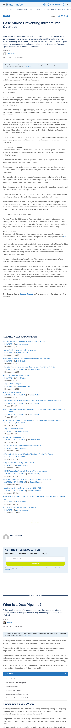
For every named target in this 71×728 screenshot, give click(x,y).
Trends (6, 9)
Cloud (43, 9)
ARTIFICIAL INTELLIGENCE (15, 369)
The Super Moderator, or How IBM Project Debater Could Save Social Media (32, 420)
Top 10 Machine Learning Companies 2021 (20, 463)
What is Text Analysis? (12, 392)
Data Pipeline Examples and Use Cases (17, 694)
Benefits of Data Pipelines (13, 690)
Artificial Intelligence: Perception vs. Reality (20, 507)
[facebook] (44, 4)
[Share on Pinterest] (64, 16)
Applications (55, 9)
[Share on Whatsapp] (67, 16)
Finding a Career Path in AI (14, 437)
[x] (48, 4)
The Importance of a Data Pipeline (16, 682)
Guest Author (35, 369)
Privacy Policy (8, 569)
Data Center (28, 9)
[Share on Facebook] (59, 16)
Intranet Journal (26, 294)
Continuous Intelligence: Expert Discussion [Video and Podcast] (27, 479)
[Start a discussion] (56, 16)
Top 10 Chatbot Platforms (13, 429)
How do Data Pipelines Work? (14, 679)
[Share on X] (62, 16)
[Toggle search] (67, 4)
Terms (61, 567)
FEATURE (8, 344)
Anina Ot (8, 622)
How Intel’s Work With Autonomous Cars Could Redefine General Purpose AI (32, 401)
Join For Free (35, 564)
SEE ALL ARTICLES (35, 521)
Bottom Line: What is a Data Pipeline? (17, 698)
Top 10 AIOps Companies (13, 384)
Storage (6, 16)
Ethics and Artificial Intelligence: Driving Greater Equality (25, 341)
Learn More (27, 67)
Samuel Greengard (23, 386)
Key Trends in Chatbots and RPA (16, 375)
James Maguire (22, 344)
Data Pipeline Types (12, 686)
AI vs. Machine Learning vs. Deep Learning (20, 350)
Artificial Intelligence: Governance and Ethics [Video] (23, 488)
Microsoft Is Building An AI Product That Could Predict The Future (28, 454)
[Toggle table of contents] (35, 674)
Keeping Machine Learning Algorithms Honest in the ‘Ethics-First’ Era (29, 367)
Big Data (16, 9)
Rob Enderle (21, 361)
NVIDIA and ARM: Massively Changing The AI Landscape (25, 471)
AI (37, 9)
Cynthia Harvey (22, 353)
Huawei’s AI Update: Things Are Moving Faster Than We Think (27, 358)
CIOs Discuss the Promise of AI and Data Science (22, 446)
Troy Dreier (9, 53)
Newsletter (57, 4)
